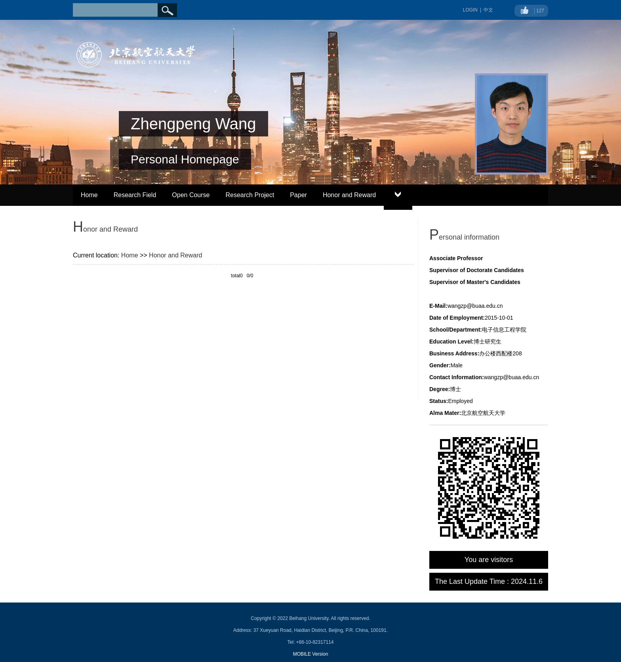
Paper (298, 195)
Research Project (249, 195)
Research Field (135, 195)
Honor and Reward (349, 195)
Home (89, 195)
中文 (488, 10)
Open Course (191, 195)
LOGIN (470, 10)
